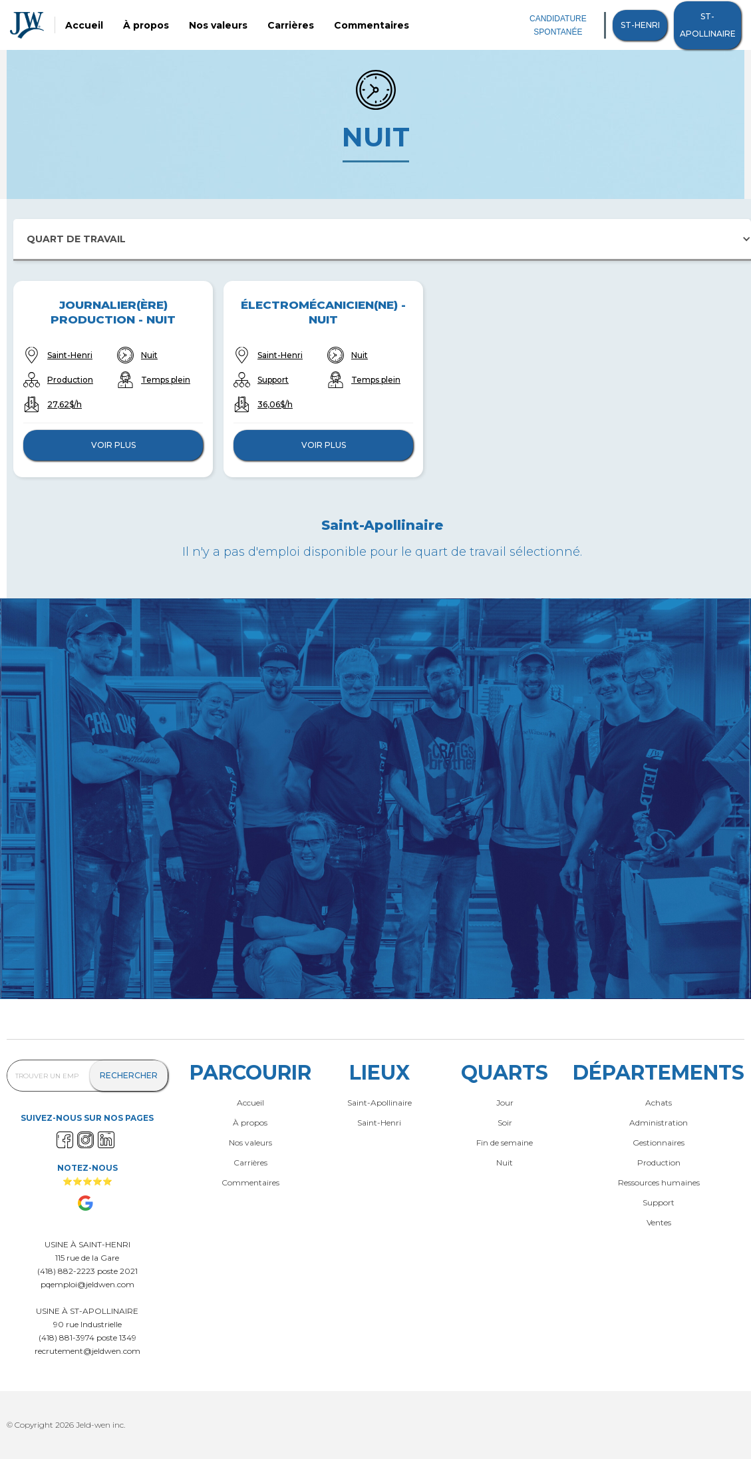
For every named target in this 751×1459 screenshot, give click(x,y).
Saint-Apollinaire (379, 1103)
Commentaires (371, 25)
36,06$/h (275, 404)
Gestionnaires (658, 1143)
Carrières (290, 25)
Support (273, 380)
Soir (505, 1123)
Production (70, 380)
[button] (382, 240)
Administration (658, 1123)
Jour (505, 1103)
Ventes (659, 1222)
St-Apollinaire (708, 25)
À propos (146, 25)
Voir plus (113, 445)
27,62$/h (64, 404)
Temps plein (165, 380)
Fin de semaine (504, 1143)
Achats (658, 1103)
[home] (27, 25)
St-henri (640, 25)
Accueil (84, 25)
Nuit (149, 355)
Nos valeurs (218, 25)
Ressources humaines (659, 1182)
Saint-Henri (69, 355)
